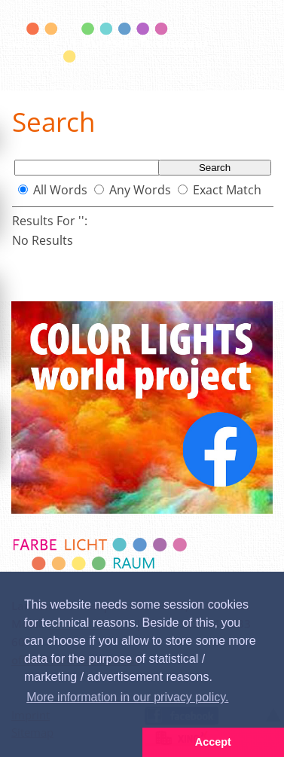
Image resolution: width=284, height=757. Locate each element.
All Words (60, 190)
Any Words (140, 190)
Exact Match (227, 190)
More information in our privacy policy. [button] (127, 697)
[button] (71, 743)
